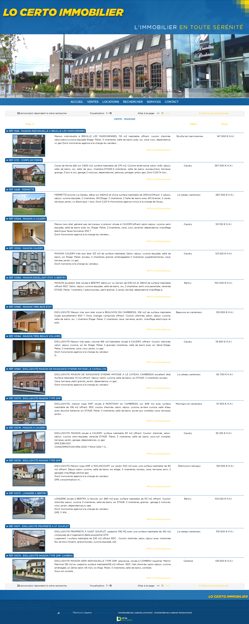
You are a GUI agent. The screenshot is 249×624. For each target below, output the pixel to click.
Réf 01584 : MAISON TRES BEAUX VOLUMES (34, 336)
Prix (223, 124)
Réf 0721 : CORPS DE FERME (25, 160)
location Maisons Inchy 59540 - (235, 605)
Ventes (92, 101)
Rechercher (133, 101)
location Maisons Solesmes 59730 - (108, 605)
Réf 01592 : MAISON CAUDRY (25, 248)
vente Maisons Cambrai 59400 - (173, 605)
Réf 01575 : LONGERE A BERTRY (27, 493)
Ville (192, 124)
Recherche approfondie (214, 113)
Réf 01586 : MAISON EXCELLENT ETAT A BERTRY (37, 277)
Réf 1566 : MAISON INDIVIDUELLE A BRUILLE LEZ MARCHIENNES (46, 131)
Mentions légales (82, 612)
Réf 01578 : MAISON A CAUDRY (27, 427)
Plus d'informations (160, 149)
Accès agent (66, 613)
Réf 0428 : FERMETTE (21, 189)
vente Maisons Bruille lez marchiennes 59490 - (73, 605)
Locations (110, 101)
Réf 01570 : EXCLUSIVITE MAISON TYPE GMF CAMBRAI (40, 555)
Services (154, 101)
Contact (172, 101)
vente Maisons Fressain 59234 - (14, 608)
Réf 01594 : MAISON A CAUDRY (27, 218)
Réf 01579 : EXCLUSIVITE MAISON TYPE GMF (34, 398)
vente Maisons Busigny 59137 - (39, 608)
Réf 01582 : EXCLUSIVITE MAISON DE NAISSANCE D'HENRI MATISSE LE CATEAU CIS (57, 369)
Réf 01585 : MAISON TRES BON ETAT (30, 306)
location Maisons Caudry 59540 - (40, 605)
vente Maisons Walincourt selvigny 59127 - (204, 605)
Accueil (76, 101)
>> (168, 113)
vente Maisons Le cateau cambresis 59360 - (141, 605)
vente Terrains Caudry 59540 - (14, 605)
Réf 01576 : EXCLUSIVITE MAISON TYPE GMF (34, 460)
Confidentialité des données (105, 613)
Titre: (28, 124)
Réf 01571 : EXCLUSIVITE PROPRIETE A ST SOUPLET (38, 526)
